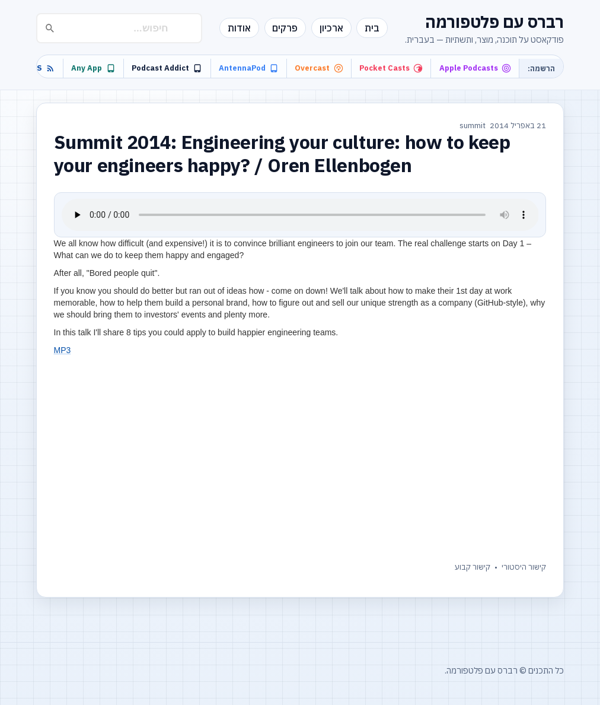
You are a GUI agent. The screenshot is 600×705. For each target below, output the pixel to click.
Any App (93, 68)
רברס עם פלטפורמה (494, 21)
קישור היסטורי (524, 567)
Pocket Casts (391, 68)
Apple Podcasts (475, 68)
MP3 (62, 350)
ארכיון (331, 28)
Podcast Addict (167, 68)
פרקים (285, 28)
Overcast (319, 68)
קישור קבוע (472, 567)
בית (372, 28)
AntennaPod (249, 68)
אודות (239, 28)
